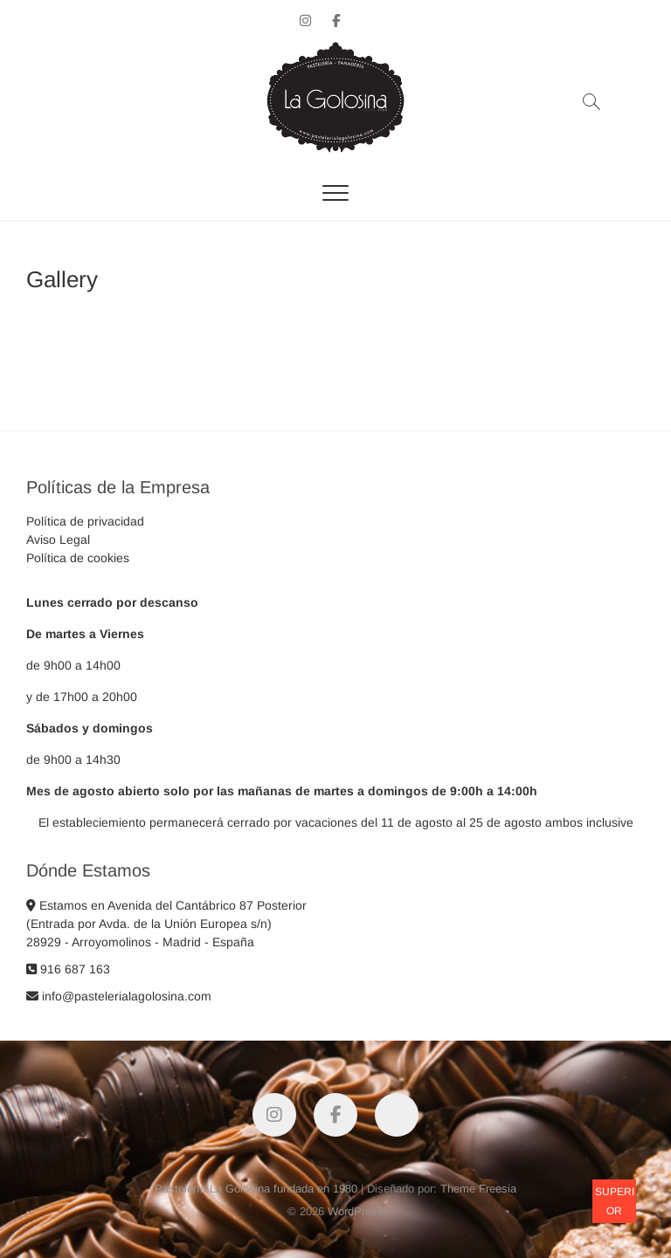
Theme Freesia (478, 1188)
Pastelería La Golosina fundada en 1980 (256, 1188)
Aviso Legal (58, 540)
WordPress (356, 1211)
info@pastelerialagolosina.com (118, 996)
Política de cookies (77, 558)
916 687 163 (68, 969)
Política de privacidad (85, 521)
